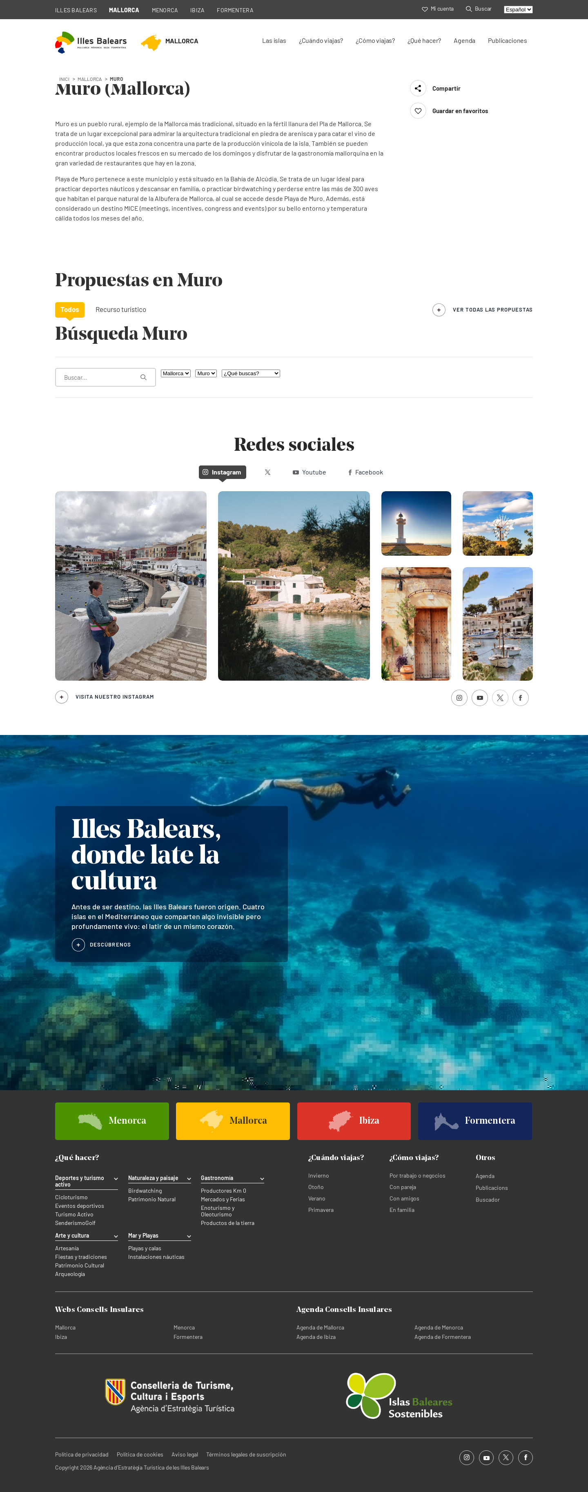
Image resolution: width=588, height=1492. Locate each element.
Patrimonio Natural (152, 1199)
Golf (90, 1223)
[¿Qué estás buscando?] (105, 377)
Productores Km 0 (223, 1190)
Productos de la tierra (227, 1223)
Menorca (184, 1327)
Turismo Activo (74, 1214)
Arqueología (70, 1274)
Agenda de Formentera (442, 1336)
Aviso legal (185, 1454)
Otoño (316, 1186)
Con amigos (404, 1198)
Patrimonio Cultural (79, 1265)
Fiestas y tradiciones (81, 1257)
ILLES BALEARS (76, 10)
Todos (69, 309)
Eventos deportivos (79, 1206)
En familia (402, 1209)
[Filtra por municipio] (206, 373)
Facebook (366, 472)
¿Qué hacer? (424, 40)
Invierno (318, 1175)
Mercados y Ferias (223, 1199)
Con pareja (403, 1186)
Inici (64, 79)
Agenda (464, 40)
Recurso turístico (121, 309)
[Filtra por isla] (176, 373)
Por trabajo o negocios (417, 1175)
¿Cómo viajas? (375, 40)
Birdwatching (145, 1190)
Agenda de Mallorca (320, 1327)
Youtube (309, 472)
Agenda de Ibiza (316, 1336)
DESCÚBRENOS (110, 944)
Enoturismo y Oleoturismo (217, 1211)
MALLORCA (124, 10)
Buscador (488, 1199)
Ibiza (61, 1336)
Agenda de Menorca (438, 1327)
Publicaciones (507, 40)
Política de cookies (140, 1454)
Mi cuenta (438, 8)
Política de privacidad (82, 1454)
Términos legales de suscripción (246, 1454)
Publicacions (492, 1187)
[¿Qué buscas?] (251, 373)
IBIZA (197, 10)
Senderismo (70, 1223)
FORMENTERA (235, 10)
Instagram (222, 472)
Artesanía (67, 1248)
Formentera (188, 1336)
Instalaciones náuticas (156, 1257)
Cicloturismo (71, 1197)
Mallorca (65, 1327)
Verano (316, 1198)
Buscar (479, 8)
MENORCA (165, 10)
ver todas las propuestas (493, 309)
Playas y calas (144, 1248)
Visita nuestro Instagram (115, 696)
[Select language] (518, 9)
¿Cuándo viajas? (321, 40)
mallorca (90, 79)
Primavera (321, 1209)
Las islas (274, 40)
